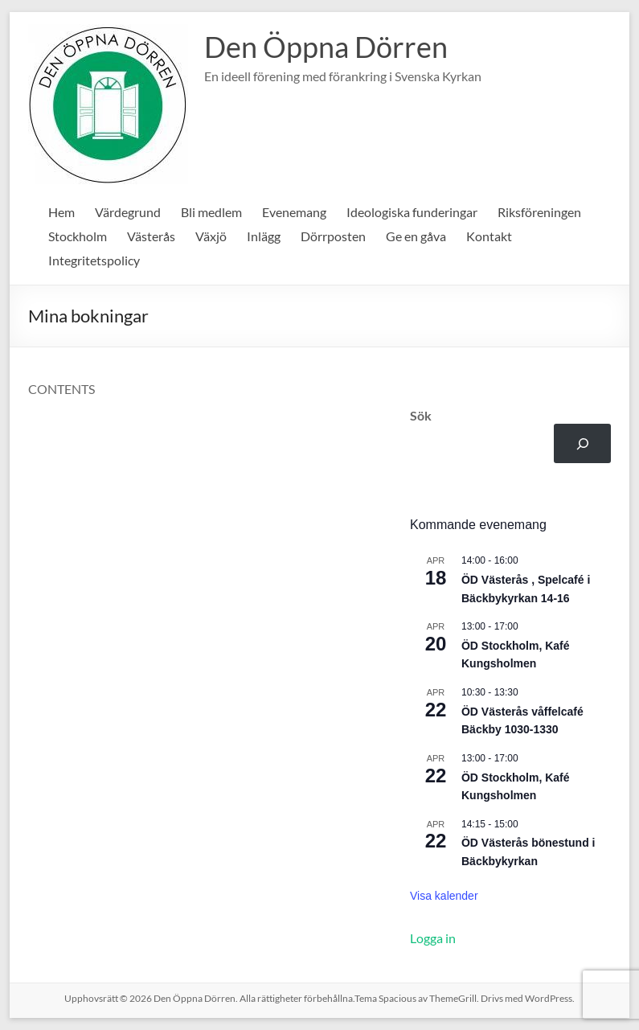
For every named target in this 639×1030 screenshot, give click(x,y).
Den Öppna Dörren (326, 46)
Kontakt (489, 236)
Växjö (211, 236)
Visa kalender (444, 895)
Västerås (151, 236)
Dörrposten (333, 236)
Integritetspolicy (94, 260)
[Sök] (582, 443)
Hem (61, 212)
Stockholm (77, 236)
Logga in (433, 938)
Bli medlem (211, 212)
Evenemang (294, 212)
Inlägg (264, 236)
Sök (421, 415)
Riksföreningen (539, 212)
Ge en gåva (416, 236)
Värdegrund (128, 212)
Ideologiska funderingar (411, 212)
